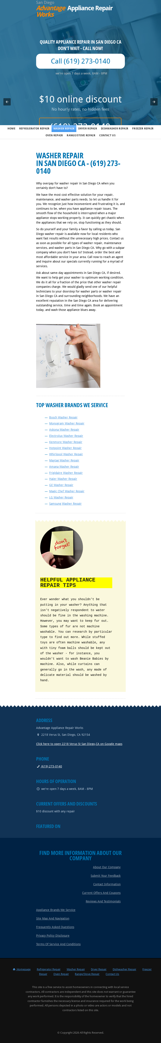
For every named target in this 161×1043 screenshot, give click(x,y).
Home (11, 128)
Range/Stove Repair (81, 135)
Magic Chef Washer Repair (66, 491)
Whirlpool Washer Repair (66, 454)
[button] (7, 101)
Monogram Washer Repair (66, 423)
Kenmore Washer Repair (65, 442)
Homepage (21, 968)
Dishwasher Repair (114, 128)
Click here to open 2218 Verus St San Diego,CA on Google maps (79, 743)
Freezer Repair (143, 128)
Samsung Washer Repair (65, 503)
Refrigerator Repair (34, 128)
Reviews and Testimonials (103, 901)
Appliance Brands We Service (55, 909)
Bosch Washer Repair (63, 417)
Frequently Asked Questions (55, 926)
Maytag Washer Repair (64, 460)
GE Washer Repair (61, 485)
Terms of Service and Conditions (58, 943)
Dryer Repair (87, 128)
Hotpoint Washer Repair (65, 448)
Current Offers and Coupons (101, 892)
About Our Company (107, 866)
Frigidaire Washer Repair (66, 473)
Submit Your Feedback (106, 875)
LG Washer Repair (61, 497)
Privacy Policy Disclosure (52, 935)
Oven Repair (54, 135)
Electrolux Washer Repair (66, 436)
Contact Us (107, 135)
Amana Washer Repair (64, 466)
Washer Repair (64, 128)
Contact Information (107, 884)
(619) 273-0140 (49, 766)
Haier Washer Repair (63, 479)
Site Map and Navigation (52, 918)
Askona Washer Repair (64, 429)
